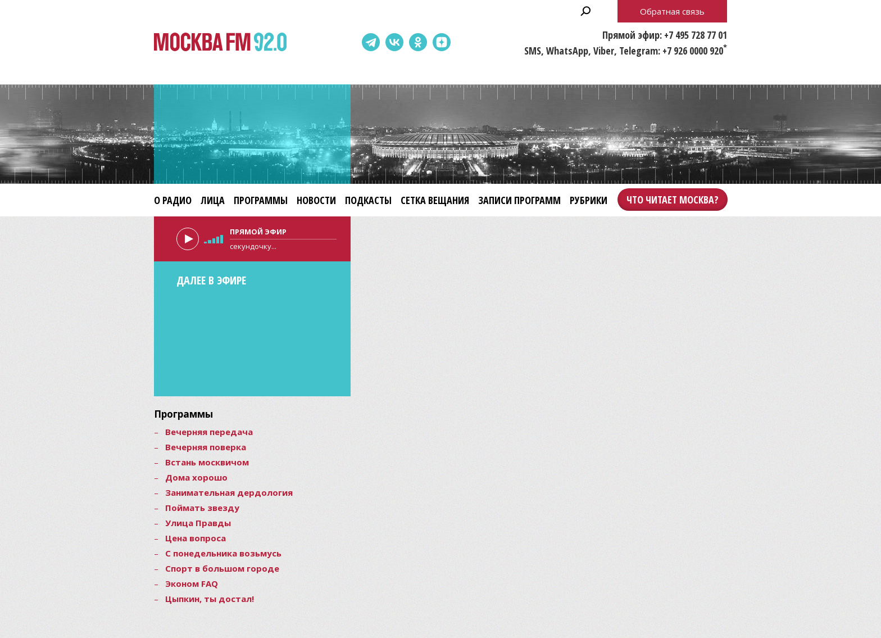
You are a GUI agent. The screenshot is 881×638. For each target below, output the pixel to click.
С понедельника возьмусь (223, 553)
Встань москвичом (207, 462)
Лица (213, 200)
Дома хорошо (196, 477)
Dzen (442, 42)
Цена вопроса (195, 538)
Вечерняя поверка (205, 447)
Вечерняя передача (209, 431)
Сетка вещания (435, 200)
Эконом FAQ (191, 583)
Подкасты (368, 200)
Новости (316, 200)
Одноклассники (418, 42)
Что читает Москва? (672, 199)
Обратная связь (672, 11)
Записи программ (519, 200)
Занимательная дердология (229, 492)
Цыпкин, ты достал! (209, 598)
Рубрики (588, 200)
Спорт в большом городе (222, 568)
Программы (261, 200)
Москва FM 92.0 (220, 42)
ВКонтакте (394, 42)
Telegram (371, 42)
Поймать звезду (202, 507)
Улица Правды (198, 522)
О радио (173, 200)
